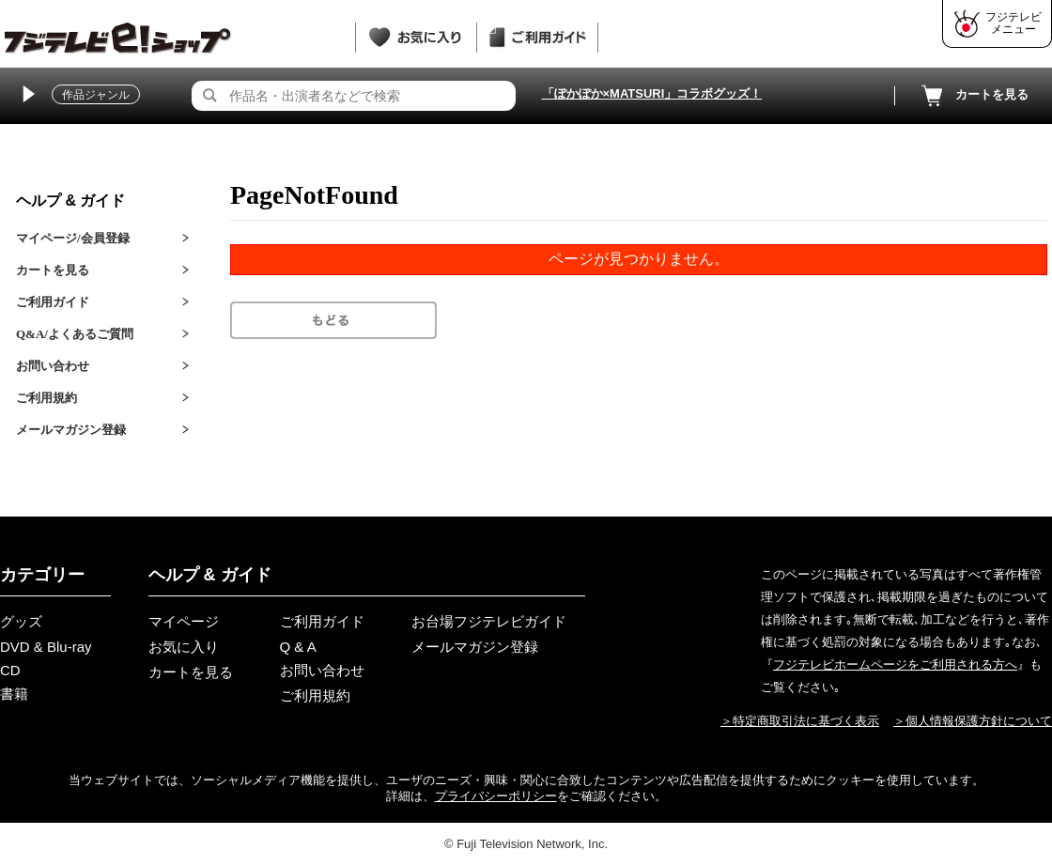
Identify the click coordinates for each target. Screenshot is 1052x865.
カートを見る (973, 96)
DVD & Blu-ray (46, 647)
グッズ (21, 621)
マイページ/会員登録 (73, 238)
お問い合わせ (52, 366)
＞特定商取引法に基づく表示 (799, 721)
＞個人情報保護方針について (972, 721)
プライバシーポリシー (496, 796)
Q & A (298, 647)
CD (10, 670)
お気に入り (183, 647)
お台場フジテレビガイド (488, 621)
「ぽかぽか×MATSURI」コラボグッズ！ (652, 93)
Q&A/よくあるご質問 (74, 334)
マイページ (183, 621)
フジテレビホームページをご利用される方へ (895, 664)
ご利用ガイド (52, 302)
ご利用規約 (46, 398)
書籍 (14, 694)
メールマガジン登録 (71, 430)
